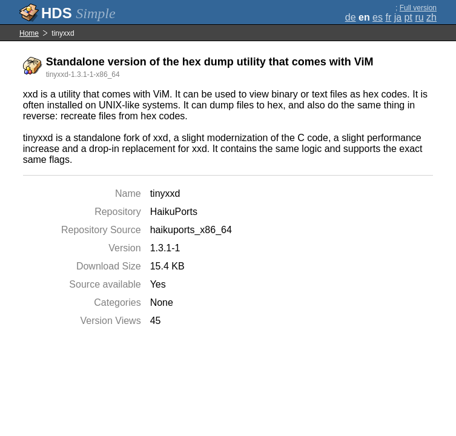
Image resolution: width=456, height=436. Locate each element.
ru (419, 17)
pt (408, 17)
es (377, 17)
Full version (418, 8)
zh (431, 17)
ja (397, 17)
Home (29, 33)
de (350, 17)
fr (388, 17)
